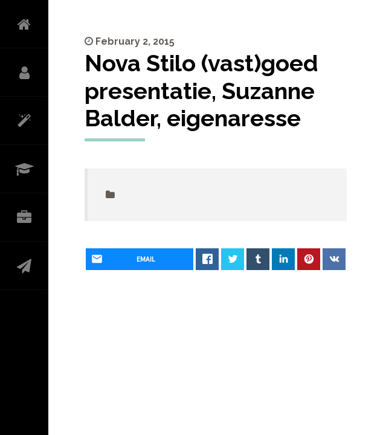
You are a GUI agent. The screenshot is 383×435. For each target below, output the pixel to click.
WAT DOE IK (24, 121)
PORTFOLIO (24, 217)
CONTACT (24, 266)
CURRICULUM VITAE (24, 169)
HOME (24, 24)
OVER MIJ (24, 72)
